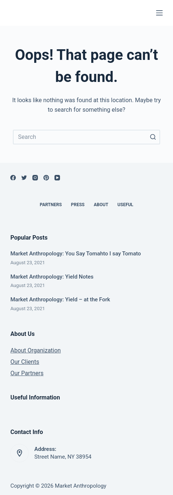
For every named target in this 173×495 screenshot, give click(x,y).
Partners (51, 204)
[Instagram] (35, 177)
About (101, 204)
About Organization (35, 350)
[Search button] (152, 137)
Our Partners (26, 373)
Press (78, 204)
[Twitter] (24, 177)
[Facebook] (13, 177)
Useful (125, 204)
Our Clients (24, 361)
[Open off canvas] (159, 13)
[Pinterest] (46, 177)
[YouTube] (57, 177)
